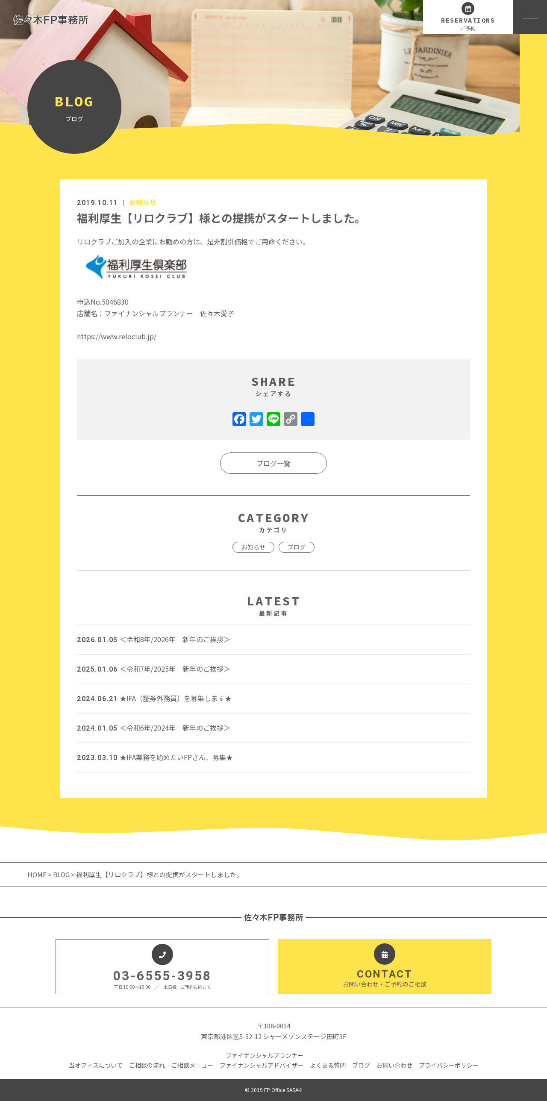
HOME (37, 874)
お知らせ (142, 202)
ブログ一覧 (273, 463)
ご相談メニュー (192, 1065)
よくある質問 (328, 1065)
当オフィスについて (96, 1065)
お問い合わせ (394, 1065)
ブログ (297, 547)
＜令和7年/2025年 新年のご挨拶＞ (153, 669)
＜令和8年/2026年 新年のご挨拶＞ (153, 639)
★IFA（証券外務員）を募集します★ (154, 698)
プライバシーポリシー (449, 1065)
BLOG (61, 874)
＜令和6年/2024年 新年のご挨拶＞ (153, 727)
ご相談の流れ (147, 1065)
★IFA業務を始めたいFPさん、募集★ (155, 757)
